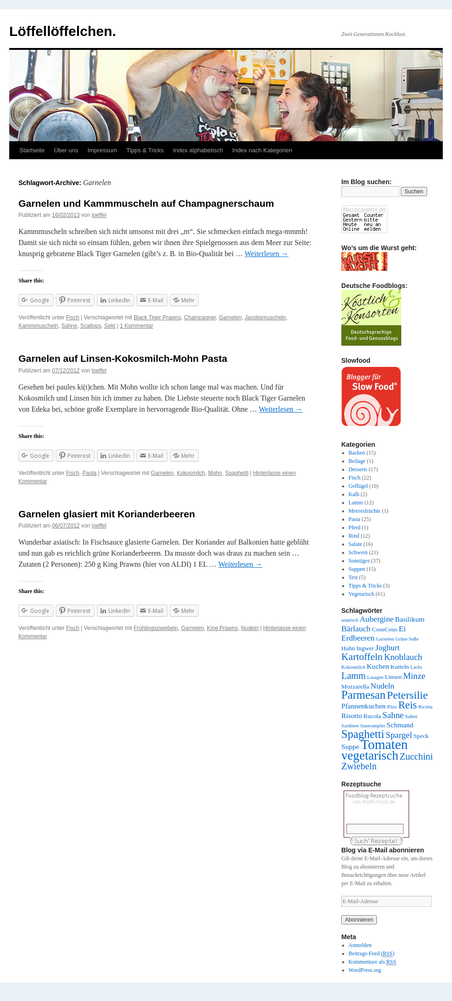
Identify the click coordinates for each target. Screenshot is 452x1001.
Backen (357, 453)
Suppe (350, 746)
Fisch (72, 317)
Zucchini (416, 756)
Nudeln (250, 628)
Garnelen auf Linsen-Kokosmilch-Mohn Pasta (122, 358)
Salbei (411, 716)
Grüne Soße (407, 638)
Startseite (32, 150)
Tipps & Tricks (145, 150)
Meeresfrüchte (365, 511)
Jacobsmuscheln (265, 317)
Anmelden (360, 945)
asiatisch (349, 620)
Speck (421, 735)
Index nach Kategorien (262, 150)
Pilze (392, 706)
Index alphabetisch (198, 150)
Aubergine (377, 618)
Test (353, 577)
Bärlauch (355, 628)
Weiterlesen (266, 254)
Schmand (400, 725)
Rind (354, 536)
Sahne (69, 326)
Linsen (393, 676)
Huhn (348, 648)
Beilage (357, 461)
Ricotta (425, 706)
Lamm (356, 502)
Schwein (358, 552)
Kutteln (400, 666)
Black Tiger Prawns (157, 317)
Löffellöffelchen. (62, 31)
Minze (414, 676)
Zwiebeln (359, 766)
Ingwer (365, 648)
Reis (407, 705)
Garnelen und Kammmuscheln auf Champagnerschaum (146, 203)
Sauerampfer (372, 725)
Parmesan (363, 695)
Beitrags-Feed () (372, 953)
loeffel (99, 215)
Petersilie (407, 695)
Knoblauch (403, 657)
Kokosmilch (191, 473)
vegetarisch (369, 755)
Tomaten (384, 744)
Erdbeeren (358, 637)
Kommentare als (372, 962)
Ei (402, 628)
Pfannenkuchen (363, 706)
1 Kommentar (136, 326)
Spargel (399, 735)
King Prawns (222, 628)
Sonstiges (359, 560)
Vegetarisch (362, 594)
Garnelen (230, 317)
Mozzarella (355, 686)
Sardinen (350, 725)
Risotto (351, 715)
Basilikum (409, 619)
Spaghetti (237, 473)
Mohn (215, 473)
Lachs (416, 667)
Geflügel (358, 486)
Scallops (90, 326)
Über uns (66, 150)
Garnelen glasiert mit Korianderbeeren (106, 514)
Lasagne (375, 677)
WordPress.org (365, 970)
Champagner (200, 317)
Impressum (102, 150)
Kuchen (378, 666)
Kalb (354, 494)
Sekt (109, 326)
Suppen (357, 569)
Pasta (90, 473)
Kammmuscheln (38, 326)
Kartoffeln (362, 656)
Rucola (372, 716)
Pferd (355, 527)
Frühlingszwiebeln (156, 628)
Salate (355, 544)
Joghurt (387, 647)
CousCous (384, 629)
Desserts (358, 469)
